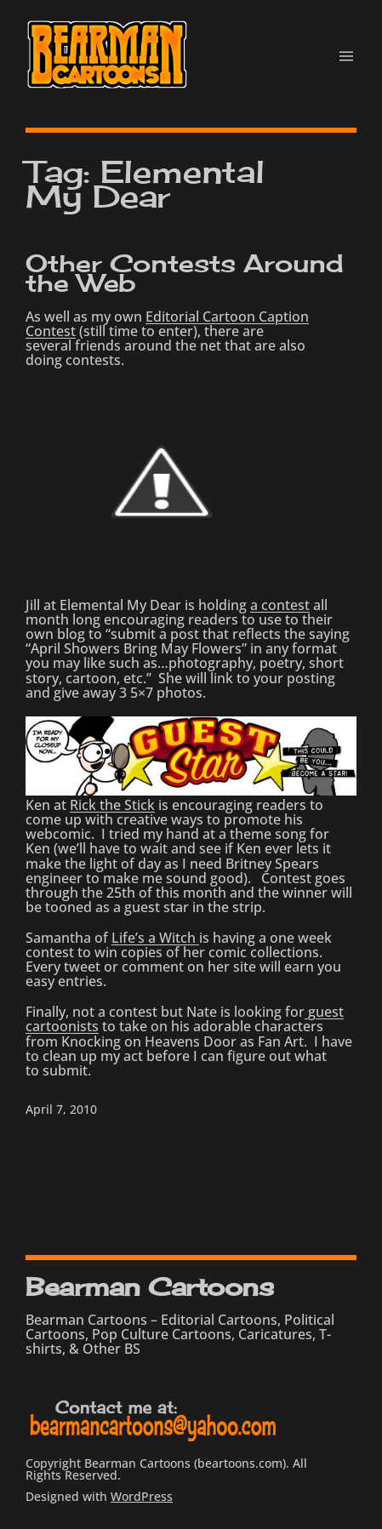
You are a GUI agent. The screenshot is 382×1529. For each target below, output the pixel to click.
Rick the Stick (112, 805)
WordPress (142, 1496)
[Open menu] (346, 56)
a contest (280, 605)
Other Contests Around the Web (185, 274)
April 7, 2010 (61, 1109)
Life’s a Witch (155, 937)
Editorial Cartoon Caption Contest (167, 323)
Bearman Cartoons (149, 1287)
